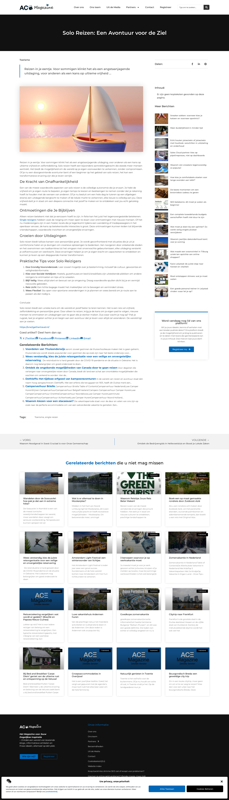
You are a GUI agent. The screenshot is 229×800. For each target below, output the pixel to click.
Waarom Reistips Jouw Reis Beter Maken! (135, 499)
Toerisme (25, 59)
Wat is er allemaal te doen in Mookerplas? (87, 499)
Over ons (79, 7)
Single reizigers (28, 219)
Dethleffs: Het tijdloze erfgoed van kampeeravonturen (60, 378)
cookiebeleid (51, 792)
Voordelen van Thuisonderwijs (45, 349)
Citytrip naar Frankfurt (181, 614)
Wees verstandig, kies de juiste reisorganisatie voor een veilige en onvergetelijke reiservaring (40, 560)
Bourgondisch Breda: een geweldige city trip (183, 675)
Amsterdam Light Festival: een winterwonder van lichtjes (89, 559)
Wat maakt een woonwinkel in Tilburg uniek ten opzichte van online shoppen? (189, 254)
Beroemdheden (95, 746)
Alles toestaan (167, 789)
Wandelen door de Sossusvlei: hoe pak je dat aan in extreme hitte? (39, 501)
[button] (221, 781)
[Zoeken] (206, 7)
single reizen (51, 417)
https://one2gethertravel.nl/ (34, 327)
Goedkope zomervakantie (134, 614)
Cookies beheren (205, 789)
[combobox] (191, 7)
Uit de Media (113, 7)
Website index (95, 766)
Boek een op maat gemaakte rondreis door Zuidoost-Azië (185, 499)
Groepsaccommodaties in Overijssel (86, 675)
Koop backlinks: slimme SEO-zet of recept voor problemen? (116, 771)
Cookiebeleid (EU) (96, 761)
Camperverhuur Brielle (40, 386)
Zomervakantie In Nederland (185, 557)
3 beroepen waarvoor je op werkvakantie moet (135, 559)
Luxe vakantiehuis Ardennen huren (87, 615)
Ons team (95, 7)
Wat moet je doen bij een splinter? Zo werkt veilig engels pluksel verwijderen (188, 230)
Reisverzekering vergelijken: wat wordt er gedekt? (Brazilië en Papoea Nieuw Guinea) (40, 617)
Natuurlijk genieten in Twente (136, 673)
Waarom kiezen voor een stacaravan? (49, 401)
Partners (132, 7)
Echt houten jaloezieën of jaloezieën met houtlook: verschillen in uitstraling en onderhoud (189, 143)
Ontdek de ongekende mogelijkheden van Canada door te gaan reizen (71, 367)
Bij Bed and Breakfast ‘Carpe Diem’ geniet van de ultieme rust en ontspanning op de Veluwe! (41, 676)
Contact (149, 7)
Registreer (165, 7)
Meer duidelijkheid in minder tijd (186, 128)
